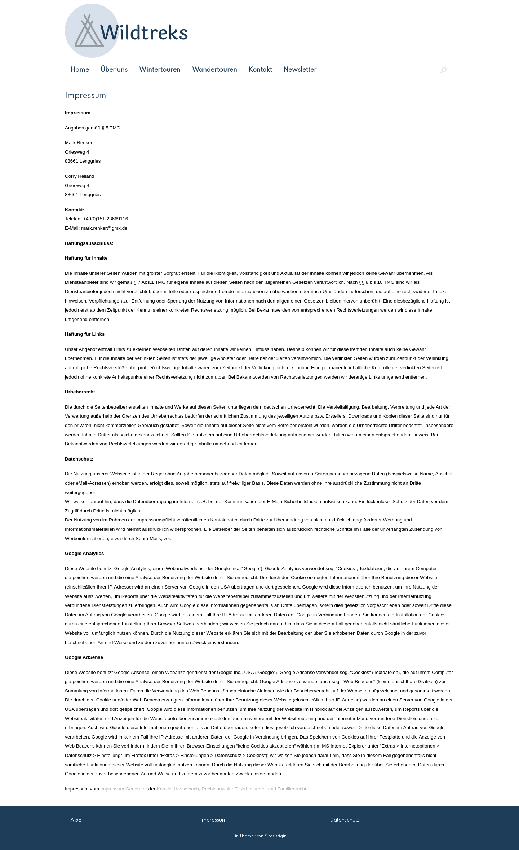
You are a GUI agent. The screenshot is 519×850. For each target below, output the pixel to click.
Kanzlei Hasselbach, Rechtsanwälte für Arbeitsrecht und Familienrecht (231, 789)
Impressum (213, 820)
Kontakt (260, 70)
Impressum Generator (124, 789)
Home (80, 70)
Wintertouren (160, 70)
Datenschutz (345, 820)
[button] (443, 70)
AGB (76, 820)
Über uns (114, 70)
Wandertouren (214, 70)
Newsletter (300, 70)
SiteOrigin (276, 836)
